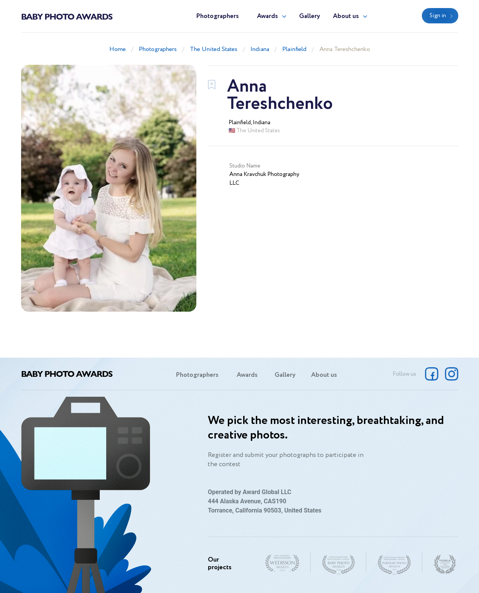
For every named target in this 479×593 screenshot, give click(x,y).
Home (117, 49)
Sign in (438, 15)
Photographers (217, 16)
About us (346, 16)
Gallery (309, 16)
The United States (213, 49)
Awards (267, 16)
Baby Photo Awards (66, 16)
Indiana (259, 49)
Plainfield (294, 49)
